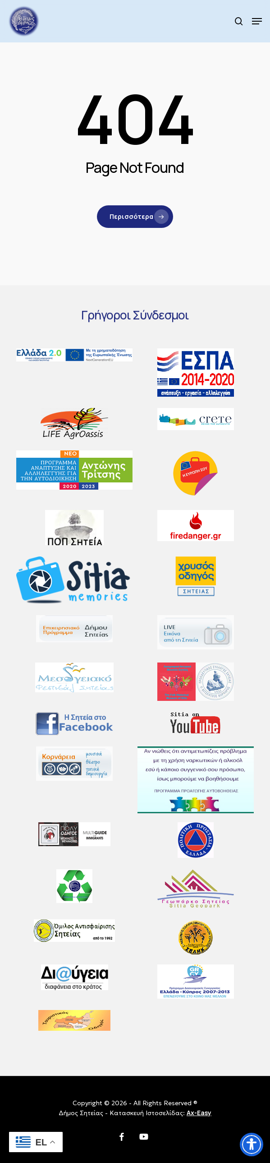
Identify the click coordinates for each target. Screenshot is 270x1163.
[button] (257, 21)
